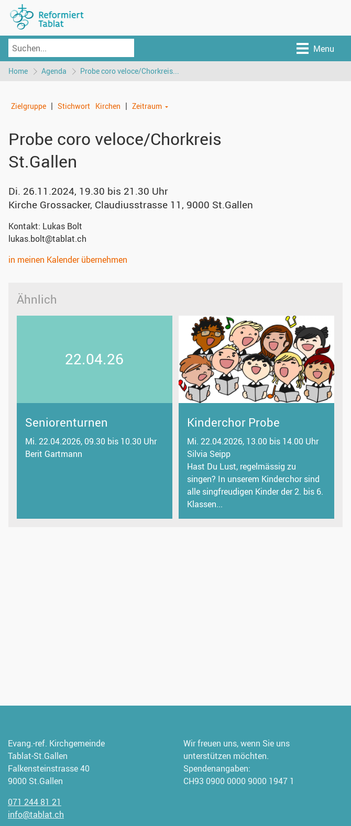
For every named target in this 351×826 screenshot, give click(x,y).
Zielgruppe (28, 106)
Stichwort (74, 106)
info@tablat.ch (36, 814)
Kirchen (107, 106)
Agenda (54, 71)
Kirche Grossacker (130, 204)
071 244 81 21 (34, 802)
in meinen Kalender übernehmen (67, 259)
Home (18, 71)
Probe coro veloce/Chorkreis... (129, 71)
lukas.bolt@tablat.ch (47, 238)
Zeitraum (147, 106)
